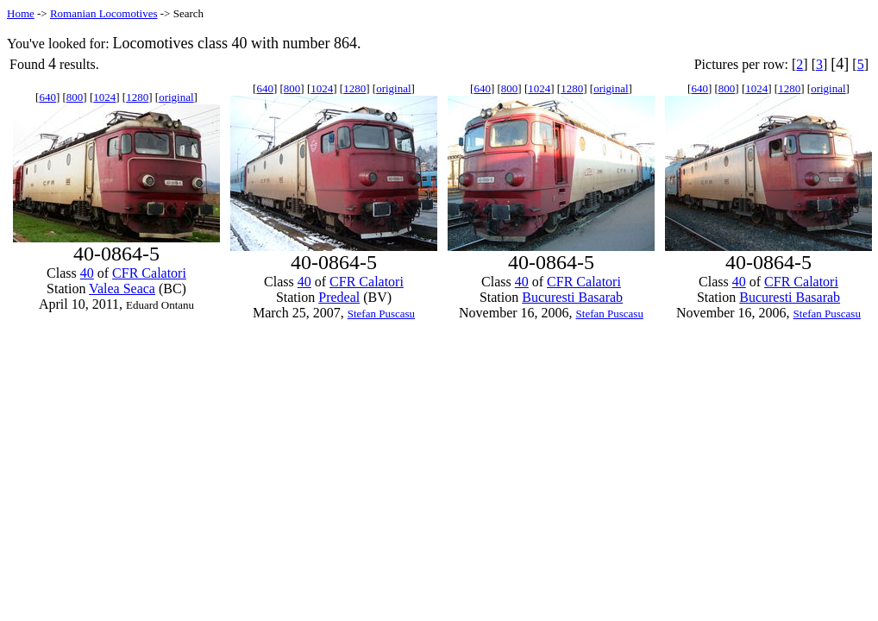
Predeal (339, 297)
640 (47, 97)
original (176, 97)
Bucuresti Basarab (572, 297)
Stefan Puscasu (381, 313)
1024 (104, 97)
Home (20, 13)
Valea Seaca (122, 288)
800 (75, 97)
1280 (137, 97)
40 (87, 273)
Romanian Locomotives (104, 13)
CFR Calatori (149, 273)
